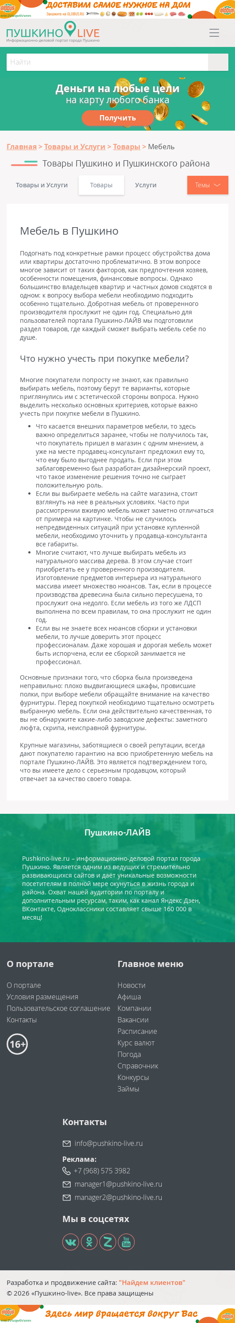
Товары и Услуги (42, 185)
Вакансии (133, 1020)
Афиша (129, 997)
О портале (24, 985)
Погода (129, 1054)
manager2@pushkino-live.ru (118, 1197)
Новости (132, 985)
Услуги (145, 185)
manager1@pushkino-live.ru (118, 1184)
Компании (135, 1008)
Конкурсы (133, 1077)
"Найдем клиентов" (152, 1282)
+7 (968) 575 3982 (102, 1171)
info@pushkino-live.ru (109, 1143)
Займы (129, 1089)
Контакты (22, 1020)
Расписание (137, 1031)
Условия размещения (42, 997)
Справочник (138, 1066)
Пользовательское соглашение (58, 1008)
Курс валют (136, 1043)
